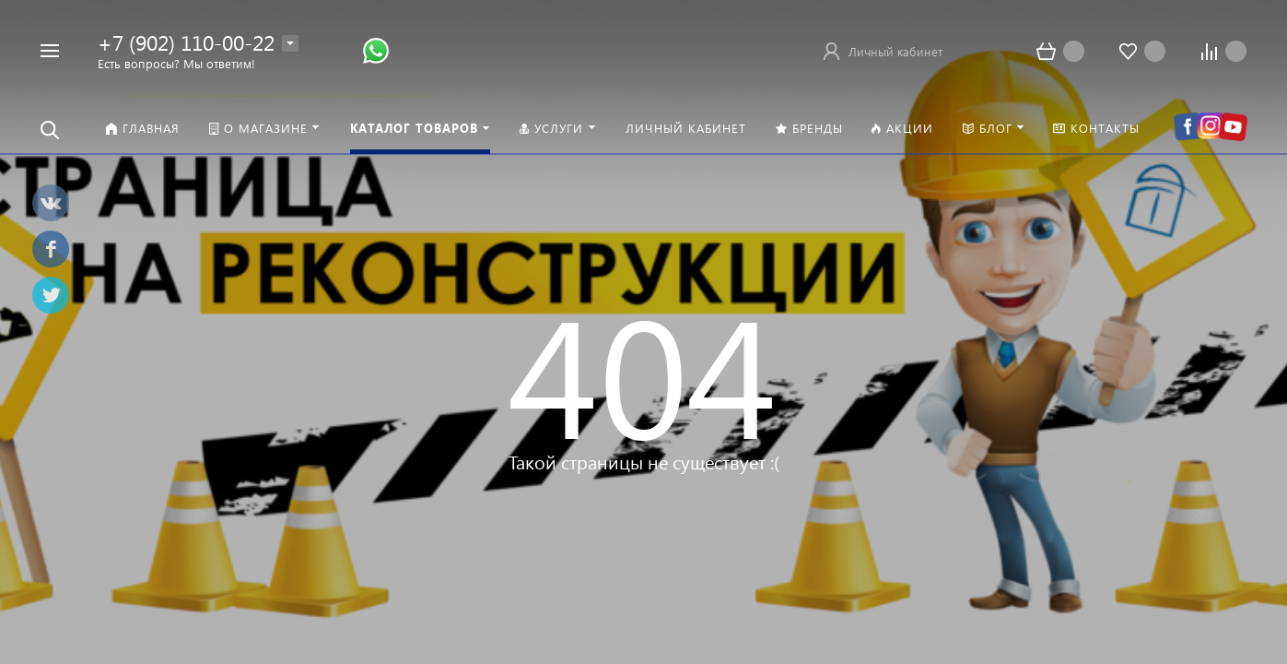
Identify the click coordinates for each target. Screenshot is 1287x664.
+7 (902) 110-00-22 (186, 42)
